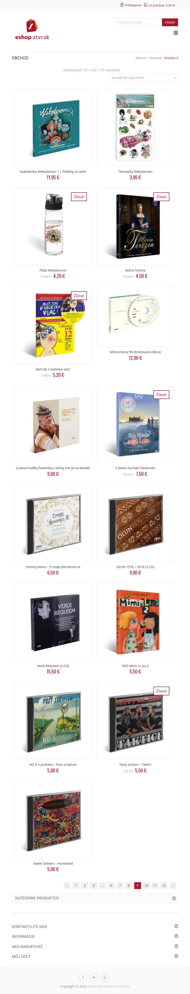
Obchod (155, 58)
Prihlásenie (133, 5)
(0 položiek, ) (162, 5)
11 (155, 885)
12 (164, 885)
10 (146, 885)
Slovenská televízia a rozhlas (109, 986)
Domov (141, 58)
